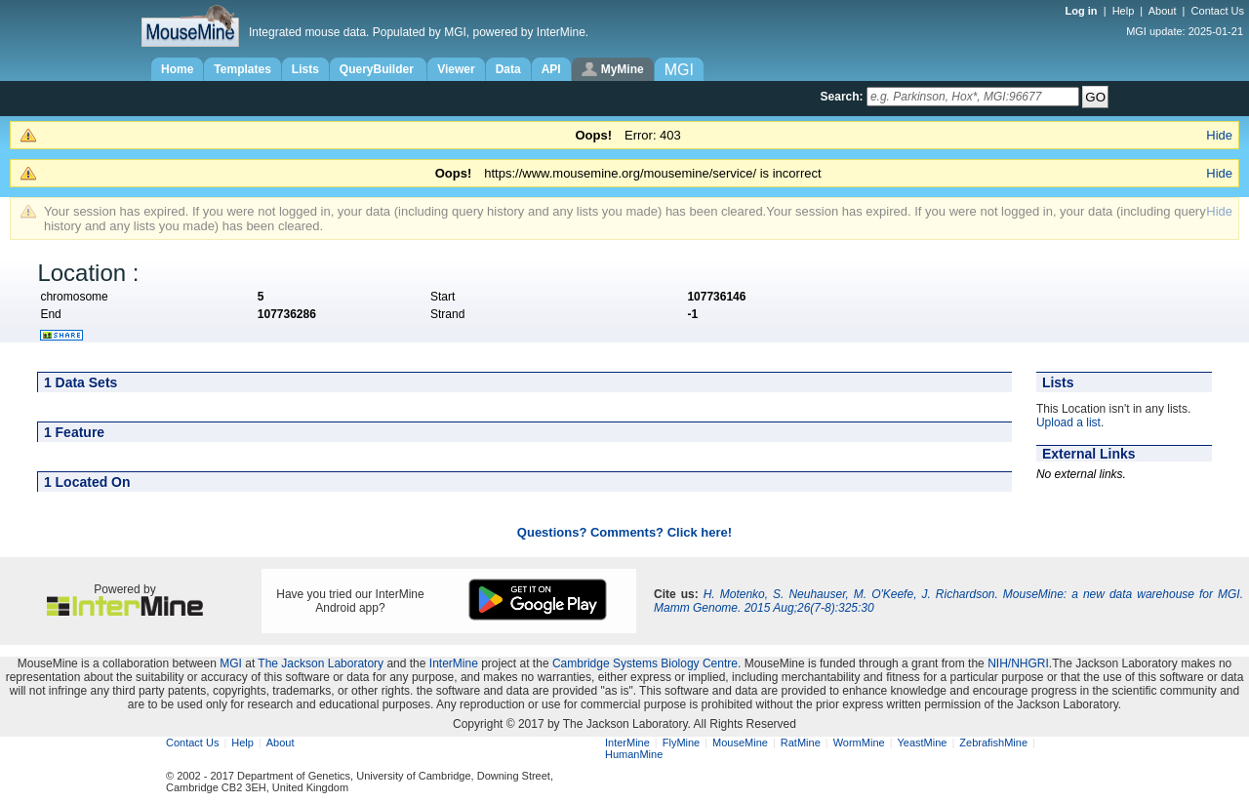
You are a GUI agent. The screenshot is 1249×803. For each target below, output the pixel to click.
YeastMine (922, 742)
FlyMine (682, 742)
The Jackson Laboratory (320, 663)
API (551, 69)
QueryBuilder (378, 69)
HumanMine (634, 754)
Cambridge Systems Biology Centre (645, 663)
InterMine (453, 663)
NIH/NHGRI (1018, 663)
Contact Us (1217, 11)
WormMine (859, 742)
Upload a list (1068, 422)
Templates (242, 69)
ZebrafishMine (993, 742)
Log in (1083, 11)
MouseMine (740, 742)
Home (177, 69)
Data (508, 69)
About (1162, 11)
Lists (305, 69)
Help (1123, 11)
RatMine (801, 742)
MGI (231, 663)
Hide (1219, 135)
